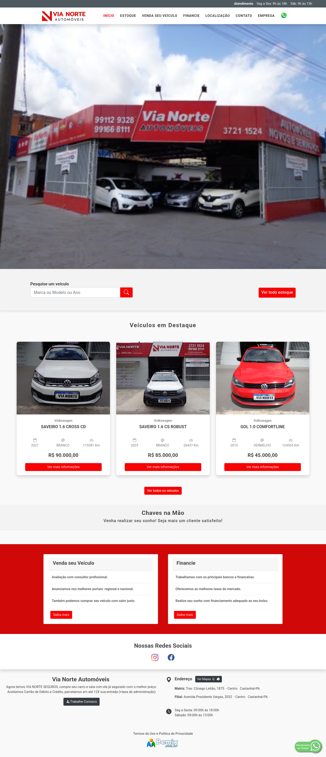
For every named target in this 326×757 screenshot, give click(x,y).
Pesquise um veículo (49, 283)
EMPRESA (266, 16)
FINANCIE (191, 16)
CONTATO (244, 16)
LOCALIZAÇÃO (217, 16)
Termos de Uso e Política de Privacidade (163, 734)
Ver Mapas (208, 679)
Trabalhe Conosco (81, 702)
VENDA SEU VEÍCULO (159, 16)
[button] (11, 146)
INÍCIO (108, 16)
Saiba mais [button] (61, 615)
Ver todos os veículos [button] (163, 491)
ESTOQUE (128, 16)
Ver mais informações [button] (63, 467)
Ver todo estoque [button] (277, 292)
